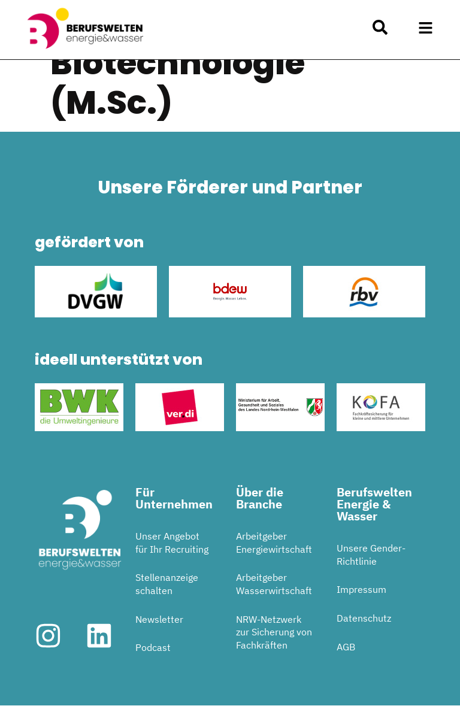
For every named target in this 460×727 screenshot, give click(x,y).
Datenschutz (364, 640)
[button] (425, 28)
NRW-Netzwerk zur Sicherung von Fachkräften (274, 654)
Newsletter (159, 641)
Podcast (153, 669)
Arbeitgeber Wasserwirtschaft (274, 606)
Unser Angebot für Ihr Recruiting (171, 564)
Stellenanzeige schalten (166, 606)
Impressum (361, 611)
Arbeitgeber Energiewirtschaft (274, 564)
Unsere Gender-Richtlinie (371, 576)
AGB (346, 668)
